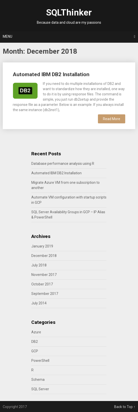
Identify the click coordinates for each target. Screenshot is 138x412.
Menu (7, 36)
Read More (111, 119)
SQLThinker (69, 12)
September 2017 (44, 294)
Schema (38, 380)
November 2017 (44, 275)
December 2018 (44, 256)
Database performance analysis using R (62, 164)
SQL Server (40, 389)
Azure (36, 332)
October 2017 (42, 284)
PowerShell (40, 361)
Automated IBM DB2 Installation (51, 74)
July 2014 (39, 303)
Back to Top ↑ (124, 407)
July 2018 (39, 265)
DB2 (34, 342)
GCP (34, 351)
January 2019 (42, 246)
